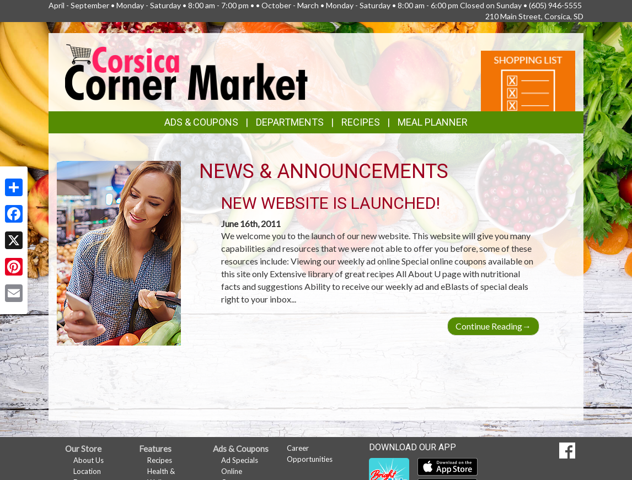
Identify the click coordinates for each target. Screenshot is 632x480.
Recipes (360, 122)
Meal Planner (433, 122)
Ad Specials (239, 460)
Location (87, 471)
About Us (88, 460)
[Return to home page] (186, 70)
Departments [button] (290, 122)
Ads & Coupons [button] (201, 122)
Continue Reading (493, 326)
